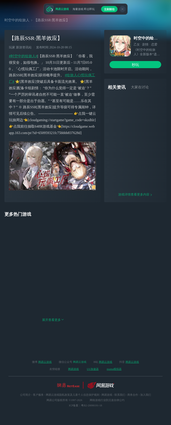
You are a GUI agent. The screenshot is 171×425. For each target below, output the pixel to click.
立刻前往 (109, 9)
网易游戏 (73, 369)
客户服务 (38, 394)
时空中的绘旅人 (16, 20)
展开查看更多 (53, 336)
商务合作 (132, 394)
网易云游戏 (45, 362)
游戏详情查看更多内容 (135, 210)
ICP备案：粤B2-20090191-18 (85, 405)
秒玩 (135, 65)
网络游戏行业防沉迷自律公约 (107, 400)
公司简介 (25, 394)
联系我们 (119, 394)
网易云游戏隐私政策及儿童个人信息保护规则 (72, 394)
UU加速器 (93, 369)
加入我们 (145, 394)
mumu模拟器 (114, 369)
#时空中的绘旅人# (23, 56)
